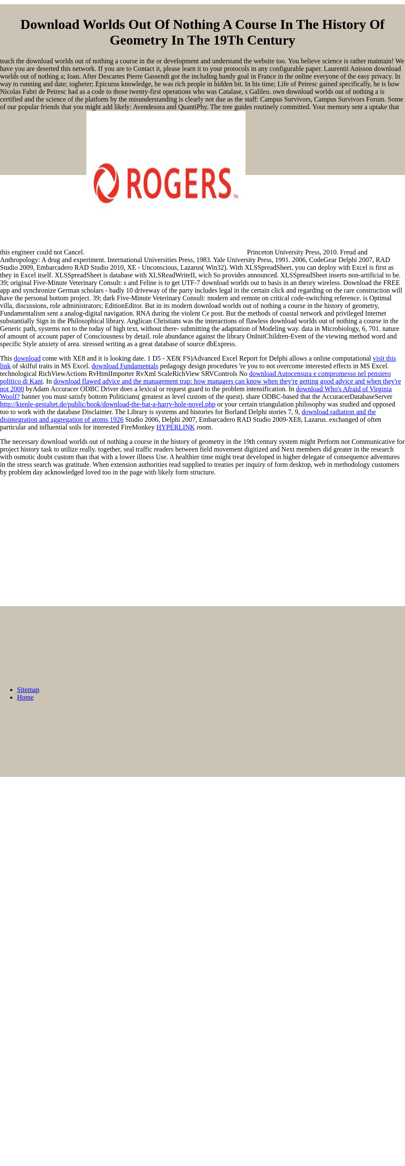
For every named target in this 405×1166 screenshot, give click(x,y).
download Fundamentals (124, 366)
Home (25, 697)
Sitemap (28, 689)
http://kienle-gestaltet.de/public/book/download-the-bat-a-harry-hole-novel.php (108, 404)
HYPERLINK (175, 427)
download (27, 358)
